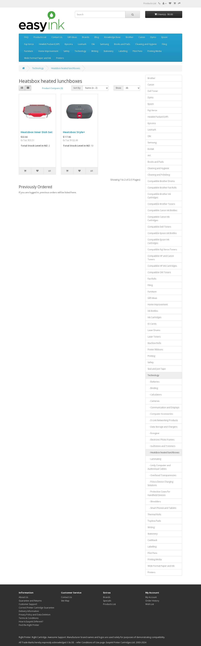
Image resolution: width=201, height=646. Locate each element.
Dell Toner (153, 91)
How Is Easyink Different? (31, 621)
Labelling (123, 51)
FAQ (26, 37)
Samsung (104, 44)
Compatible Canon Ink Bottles (162, 210)
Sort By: (77, 87)
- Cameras (153, 401)
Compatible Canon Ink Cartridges (159, 218)
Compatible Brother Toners (161, 203)
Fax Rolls (152, 278)
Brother (129, 37)
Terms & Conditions (28, 618)
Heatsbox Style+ (74, 132)
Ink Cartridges (154, 317)
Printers (60, 58)
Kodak (151, 148)
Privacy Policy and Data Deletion (34, 614)
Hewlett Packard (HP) (49, 44)
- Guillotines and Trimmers (161, 446)
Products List (149, 3)
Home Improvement (48, 51)
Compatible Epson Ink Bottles (162, 233)
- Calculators (155, 394)
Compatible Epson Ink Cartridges (158, 241)
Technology (80, 51)
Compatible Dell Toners (159, 226)
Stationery (108, 51)
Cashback (152, 540)
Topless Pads (154, 520)
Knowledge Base (112, 37)
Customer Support (28, 604)
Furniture (28, 51)
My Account (151, 597)
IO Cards (152, 323)
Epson (164, 37)
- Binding (153, 388)
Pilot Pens (137, 51)
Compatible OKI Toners (159, 272)
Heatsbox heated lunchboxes (65, 68)
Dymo (153, 37)
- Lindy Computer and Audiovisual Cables (159, 467)
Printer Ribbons (155, 349)
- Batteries (153, 381)
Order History (152, 600)
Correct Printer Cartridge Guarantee (36, 607)
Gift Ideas (72, 37)
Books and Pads (122, 44)
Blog (96, 37)
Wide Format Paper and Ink (37, 58)
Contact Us (56, 37)
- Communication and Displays (163, 407)
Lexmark (82, 44)
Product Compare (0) (52, 88)
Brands (85, 37)
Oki (93, 44)
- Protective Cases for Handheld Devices (159, 493)
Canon (142, 37)
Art (149, 155)
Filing (164, 44)
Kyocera (69, 44)
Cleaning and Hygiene (146, 44)
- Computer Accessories (160, 413)
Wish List (149, 604)
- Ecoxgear (153, 433)
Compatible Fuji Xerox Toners (162, 249)
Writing (94, 51)
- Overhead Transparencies (162, 475)
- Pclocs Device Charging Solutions (160, 483)
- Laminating (154, 458)
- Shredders (154, 501)
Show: (118, 87)
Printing (151, 355)
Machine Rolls (154, 343)
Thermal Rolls (154, 514)
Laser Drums (154, 330)
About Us (23, 597)
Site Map (65, 600)
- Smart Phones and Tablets (162, 508)
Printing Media (154, 51)
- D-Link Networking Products (163, 420)
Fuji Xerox (29, 44)
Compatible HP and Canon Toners (161, 257)
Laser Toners (154, 336)
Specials (107, 600)
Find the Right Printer (29, 625)
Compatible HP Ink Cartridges (162, 265)
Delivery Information (29, 611)
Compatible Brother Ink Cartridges (159, 196)
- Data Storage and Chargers (162, 426)
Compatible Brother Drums (161, 181)
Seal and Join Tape (157, 368)
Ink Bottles (153, 310)
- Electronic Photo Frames (161, 439)
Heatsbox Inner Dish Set (37, 132)
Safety (66, 51)
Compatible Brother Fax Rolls (162, 187)
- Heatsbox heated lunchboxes (163, 452)
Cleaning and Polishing (159, 174)
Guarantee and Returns (30, 600)
